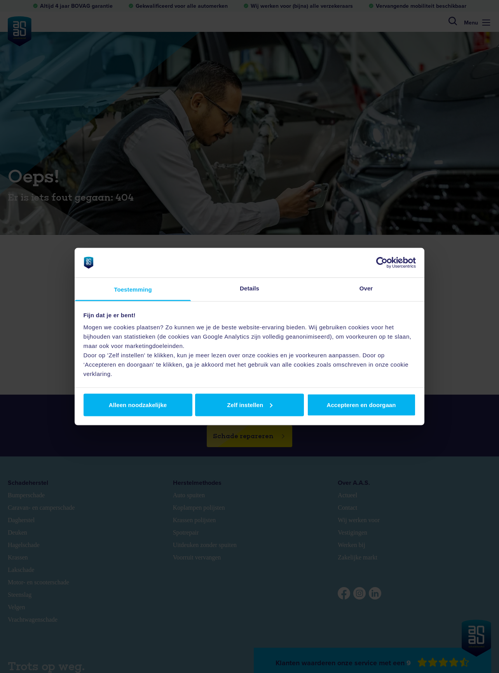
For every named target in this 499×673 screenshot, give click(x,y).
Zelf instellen (249, 404)
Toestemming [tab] (133, 289)
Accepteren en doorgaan (361, 404)
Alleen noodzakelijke (138, 404)
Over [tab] (366, 288)
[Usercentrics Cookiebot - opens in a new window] (382, 262)
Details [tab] (249, 288)
